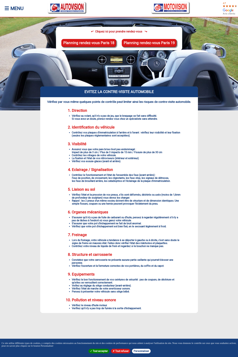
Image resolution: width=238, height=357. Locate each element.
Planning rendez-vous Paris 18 (88, 43)
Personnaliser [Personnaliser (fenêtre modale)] (141, 351)
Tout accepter (99, 351)
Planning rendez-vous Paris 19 (149, 43)
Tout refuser (121, 351)
